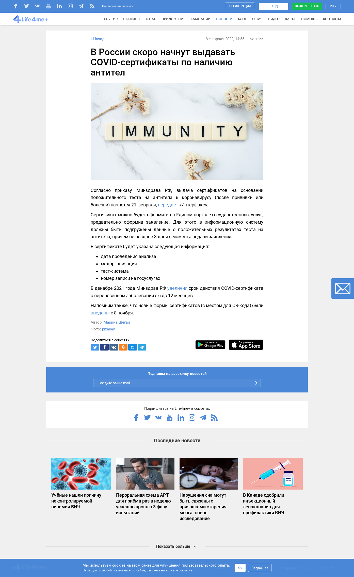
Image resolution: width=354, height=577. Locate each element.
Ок (240, 568)
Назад (97, 39)
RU (333, 6)
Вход (273, 6)
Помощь (309, 19)
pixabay (108, 329)
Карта (290, 19)
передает (168, 204)
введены (100, 312)
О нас (151, 19)
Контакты (332, 19)
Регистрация (240, 6)
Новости (224, 19)
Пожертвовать (307, 6)
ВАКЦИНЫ (131, 19)
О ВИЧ (257, 19)
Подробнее (259, 568)
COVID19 (111, 19)
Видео (274, 19)
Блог (242, 19)
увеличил (177, 288)
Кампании (201, 19)
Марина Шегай (117, 322)
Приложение (173, 19)
